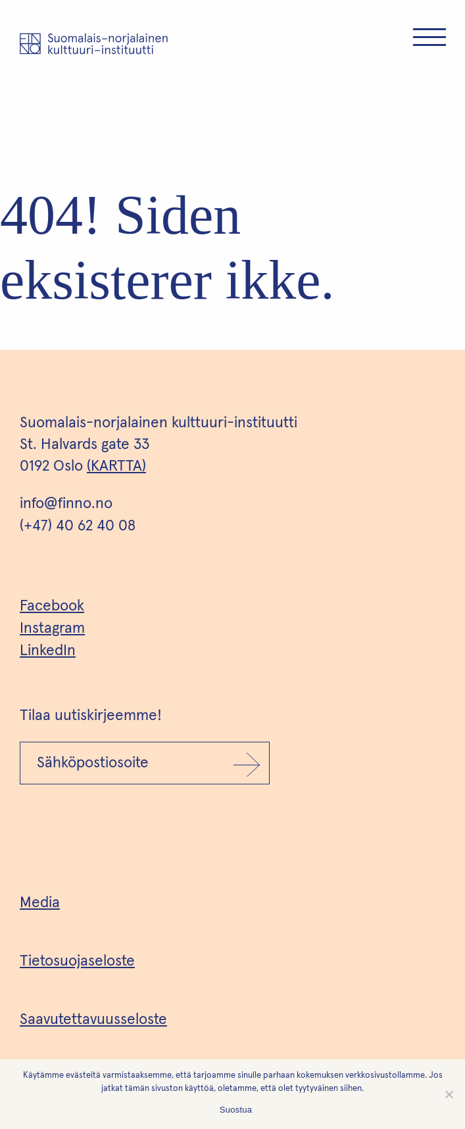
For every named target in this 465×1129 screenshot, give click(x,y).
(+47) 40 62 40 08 (77, 526)
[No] (448, 1094)
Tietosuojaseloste (77, 961)
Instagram (52, 628)
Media (40, 902)
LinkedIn (48, 650)
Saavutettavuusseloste (93, 1019)
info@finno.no (66, 503)
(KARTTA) (116, 466)
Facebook (52, 606)
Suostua (236, 1110)
